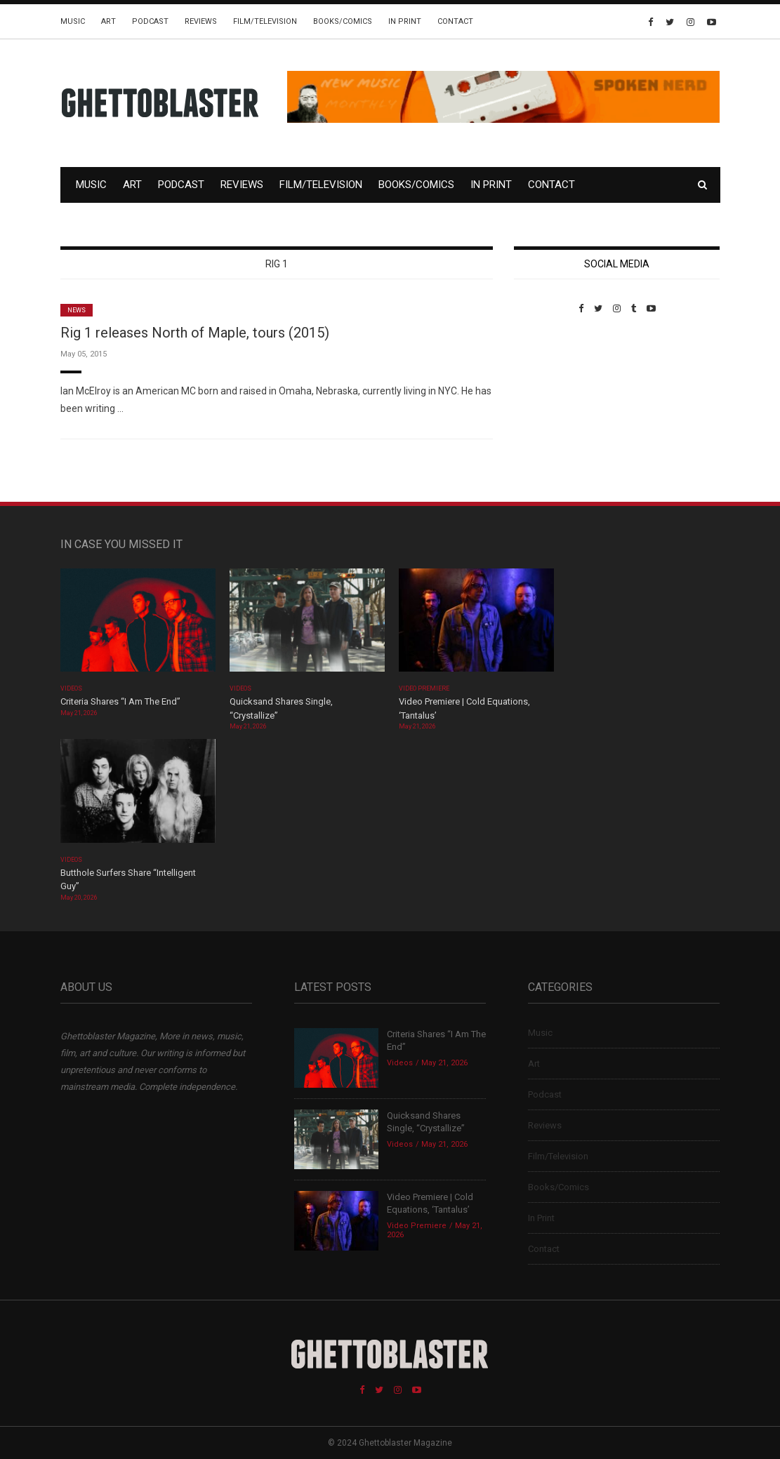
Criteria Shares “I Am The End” (120, 701)
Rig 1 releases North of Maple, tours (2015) (194, 332)
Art (108, 21)
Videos (71, 688)
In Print (404, 21)
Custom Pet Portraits (555, 410)
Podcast (150, 21)
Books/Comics (342, 21)
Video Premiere (424, 688)
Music (72, 21)
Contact (455, 21)
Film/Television (265, 21)
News (76, 310)
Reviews (201, 21)
